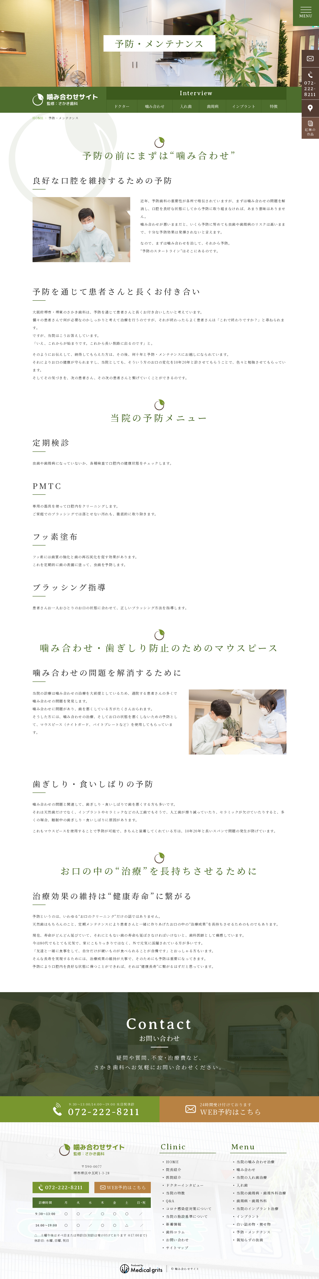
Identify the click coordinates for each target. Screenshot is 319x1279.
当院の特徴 (175, 1193)
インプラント (243, 106)
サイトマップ (177, 1247)
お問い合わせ (177, 1239)
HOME (38, 118)
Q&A (170, 1200)
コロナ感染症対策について (189, 1208)
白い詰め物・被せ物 (254, 1224)
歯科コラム (175, 1232)
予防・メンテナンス (254, 1232)
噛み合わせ (154, 106)
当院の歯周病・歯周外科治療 (261, 1193)
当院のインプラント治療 (258, 1208)
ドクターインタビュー (185, 1185)
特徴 (274, 106)
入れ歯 (186, 106)
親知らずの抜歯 (250, 1239)
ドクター (122, 106)
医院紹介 (173, 1177)
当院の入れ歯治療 (252, 1177)
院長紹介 (173, 1169)
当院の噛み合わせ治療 (256, 1161)
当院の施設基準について (187, 1216)
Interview (196, 93)
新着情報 (173, 1224)
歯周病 (213, 106)
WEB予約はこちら (123, 1187)
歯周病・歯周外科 (252, 1200)
